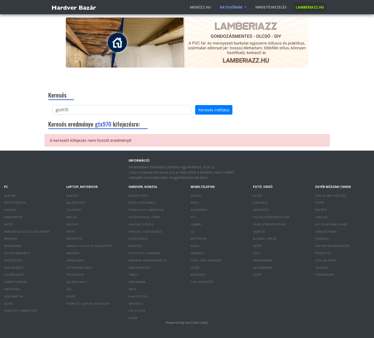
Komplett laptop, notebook (88, 303)
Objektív (259, 231)
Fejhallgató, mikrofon (146, 210)
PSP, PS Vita (137, 310)
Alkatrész (198, 274)
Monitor (135, 246)
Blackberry (199, 210)
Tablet (134, 274)
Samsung (197, 253)
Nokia (195, 246)
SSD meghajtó (14, 274)
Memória (10, 238)
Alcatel (196, 195)
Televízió (322, 267)
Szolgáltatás (325, 260)
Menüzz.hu (200, 7)
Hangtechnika (325, 231)
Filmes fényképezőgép (269, 224)
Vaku (256, 253)
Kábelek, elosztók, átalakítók (27, 231)
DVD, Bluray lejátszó (330, 195)
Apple (195, 202)
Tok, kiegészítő (202, 282)
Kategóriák (231, 7)
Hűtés (8, 224)
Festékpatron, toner (144, 217)
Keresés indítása (213, 110)
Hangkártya (13, 217)
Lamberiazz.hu (310, 7)
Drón (257, 274)
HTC (193, 217)
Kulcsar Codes (196, 322)
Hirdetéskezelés (271, 7)
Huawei (196, 224)
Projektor (323, 253)
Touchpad (74, 210)
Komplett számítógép (20, 310)
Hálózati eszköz (141, 224)
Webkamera (137, 282)
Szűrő (257, 246)
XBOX (132, 289)
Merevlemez (13, 246)
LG (192, 231)
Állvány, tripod (265, 238)
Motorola (199, 238)
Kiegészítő (74, 238)
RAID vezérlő (13, 267)
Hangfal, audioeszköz (145, 231)
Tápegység (12, 289)
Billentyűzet (76, 202)
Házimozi (322, 238)
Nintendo (136, 303)
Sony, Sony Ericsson (206, 260)
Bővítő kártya (15, 202)
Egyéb (8, 303)
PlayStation (138, 296)
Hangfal (321, 217)
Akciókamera (262, 267)
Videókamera (262, 260)
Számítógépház (15, 282)
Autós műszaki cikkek (331, 224)
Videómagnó (324, 274)
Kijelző (71, 217)
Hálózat (10, 210)
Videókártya (13, 296)
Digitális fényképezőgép (271, 217)
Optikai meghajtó (17, 253)
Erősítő (321, 210)
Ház (69, 289)
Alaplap (10, 195)
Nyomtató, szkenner (144, 253)
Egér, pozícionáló (142, 202)
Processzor (13, 260)
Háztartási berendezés (332, 246)
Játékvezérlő (138, 238)
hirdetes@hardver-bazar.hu (152, 172)
